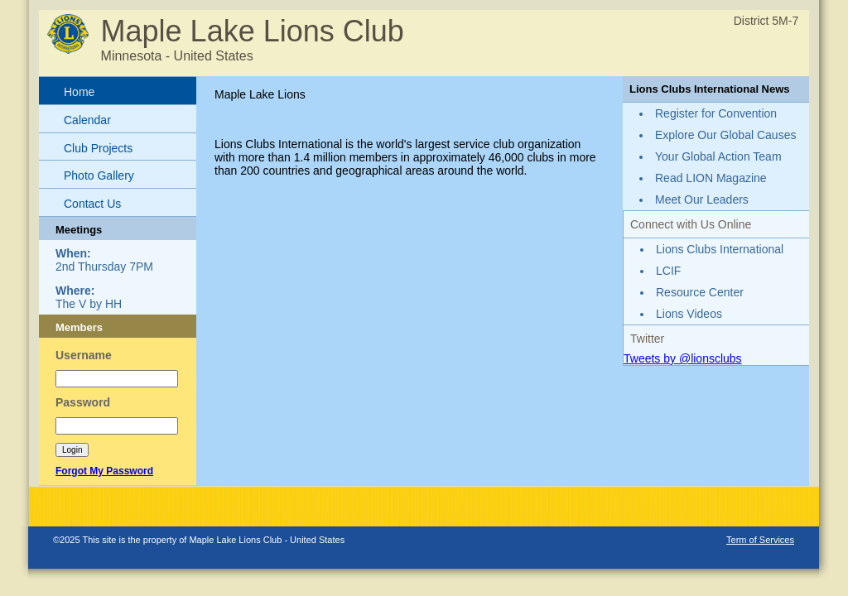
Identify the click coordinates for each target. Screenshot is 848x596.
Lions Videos (689, 313)
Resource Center (700, 292)
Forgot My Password (104, 471)
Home (79, 92)
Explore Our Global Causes (725, 135)
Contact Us (92, 203)
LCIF (668, 270)
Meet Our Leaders (702, 199)
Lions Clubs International (719, 249)
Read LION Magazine (711, 178)
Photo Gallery (99, 175)
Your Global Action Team (718, 156)
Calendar (87, 120)
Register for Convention (716, 113)
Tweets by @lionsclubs (683, 358)
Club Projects (98, 148)
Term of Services (760, 540)
